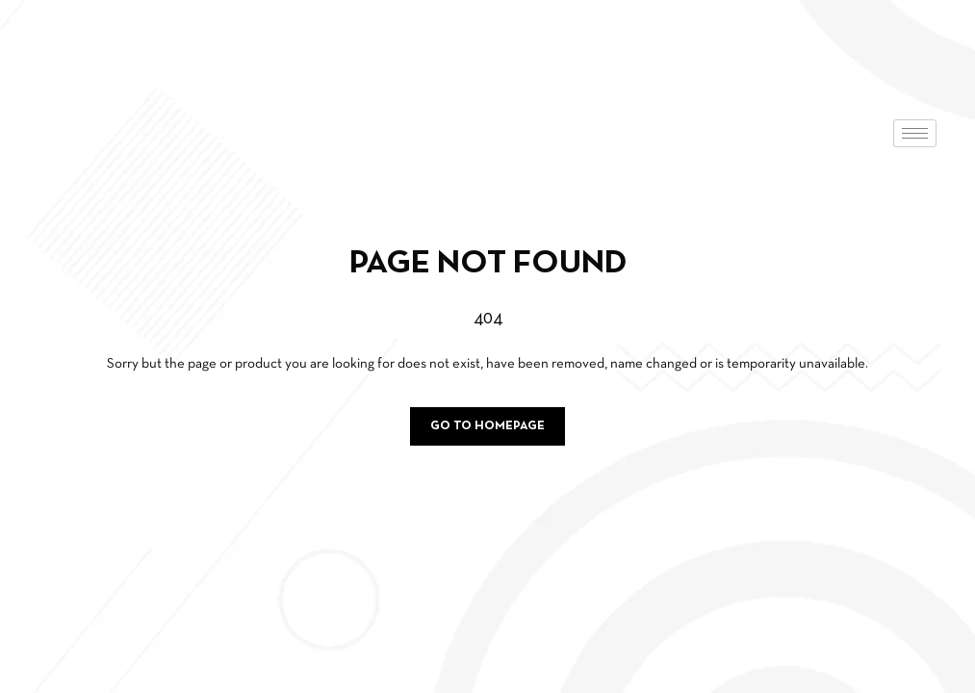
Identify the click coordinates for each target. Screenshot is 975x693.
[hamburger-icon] (915, 133)
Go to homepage (487, 426)
